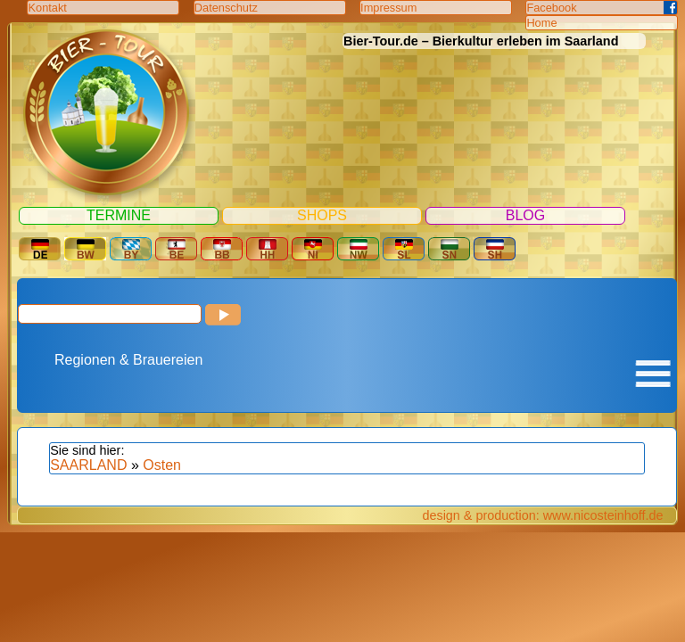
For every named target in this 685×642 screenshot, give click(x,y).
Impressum (388, 7)
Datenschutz (226, 7)
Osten (162, 465)
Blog (525, 215)
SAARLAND (88, 465)
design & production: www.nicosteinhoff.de (542, 515)
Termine (119, 215)
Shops (322, 215)
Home (541, 22)
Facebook (551, 7)
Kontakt (47, 7)
